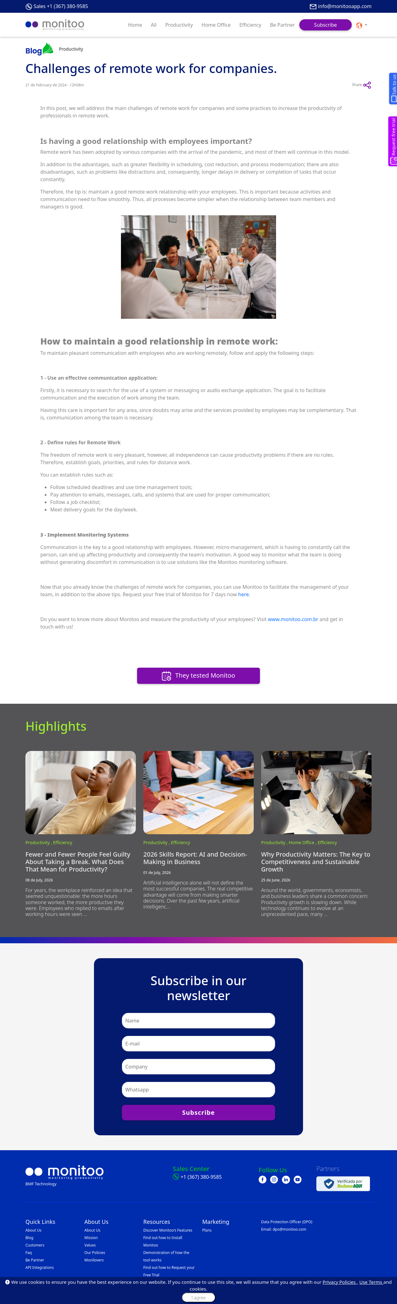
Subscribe (325, 24)
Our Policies (94, 1252)
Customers (34, 1245)
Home (135, 24)
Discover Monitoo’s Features (167, 1230)
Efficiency (250, 24)
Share (362, 85)
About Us (33, 1230)
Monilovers (94, 1260)
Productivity (179, 24)
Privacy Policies (340, 1282)
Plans (207, 1230)
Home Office (216, 24)
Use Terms (371, 1282)
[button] (362, 25)
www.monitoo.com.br (293, 619)
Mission (91, 1237)
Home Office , (303, 842)
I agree (198, 1297)
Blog (29, 1237)
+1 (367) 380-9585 (201, 1177)
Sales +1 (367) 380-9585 (60, 6)
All (153, 24)
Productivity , (39, 842)
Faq (28, 1252)
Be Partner (282, 24)
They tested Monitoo (198, 676)
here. (244, 594)
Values (90, 1245)
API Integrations (39, 1267)
